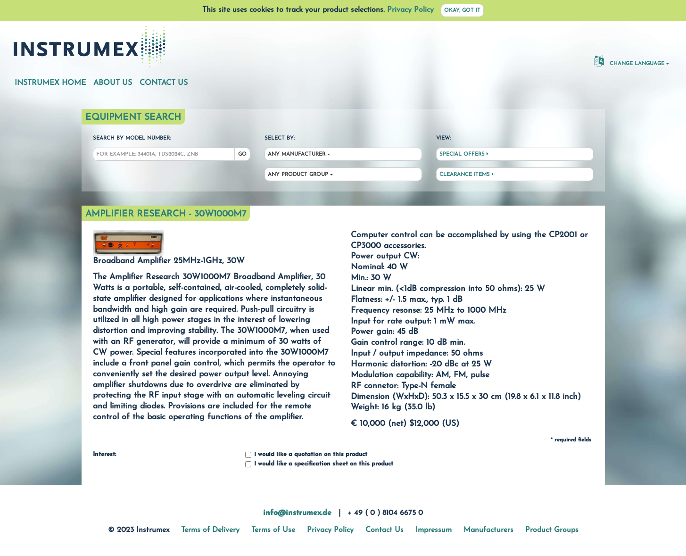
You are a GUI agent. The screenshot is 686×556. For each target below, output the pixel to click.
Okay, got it (462, 10)
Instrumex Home (50, 83)
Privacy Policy (410, 10)
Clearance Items (466, 174)
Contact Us (164, 83)
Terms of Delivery (210, 530)
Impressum (433, 530)
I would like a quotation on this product (306, 455)
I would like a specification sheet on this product (319, 464)
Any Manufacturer (296, 154)
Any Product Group (298, 174)
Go (242, 154)
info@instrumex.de (297, 513)
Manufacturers (488, 530)
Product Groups (552, 530)
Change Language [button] (629, 60)
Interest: (104, 454)
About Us (112, 83)
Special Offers (463, 154)
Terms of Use (273, 530)
